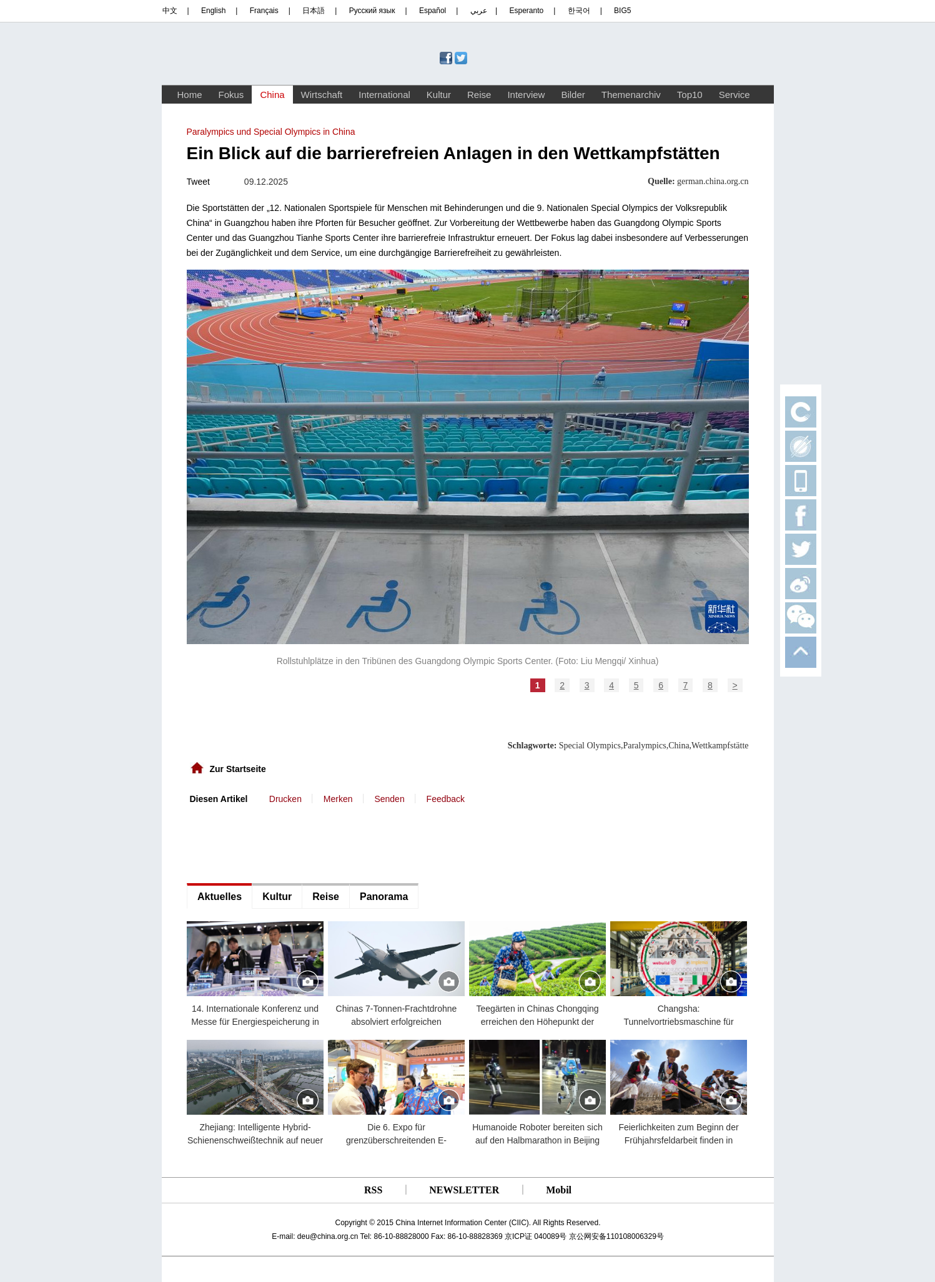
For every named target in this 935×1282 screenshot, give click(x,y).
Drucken (285, 799)
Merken (338, 799)
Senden (389, 799)
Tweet (198, 182)
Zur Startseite (238, 769)
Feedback (446, 799)
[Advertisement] (280, 842)
